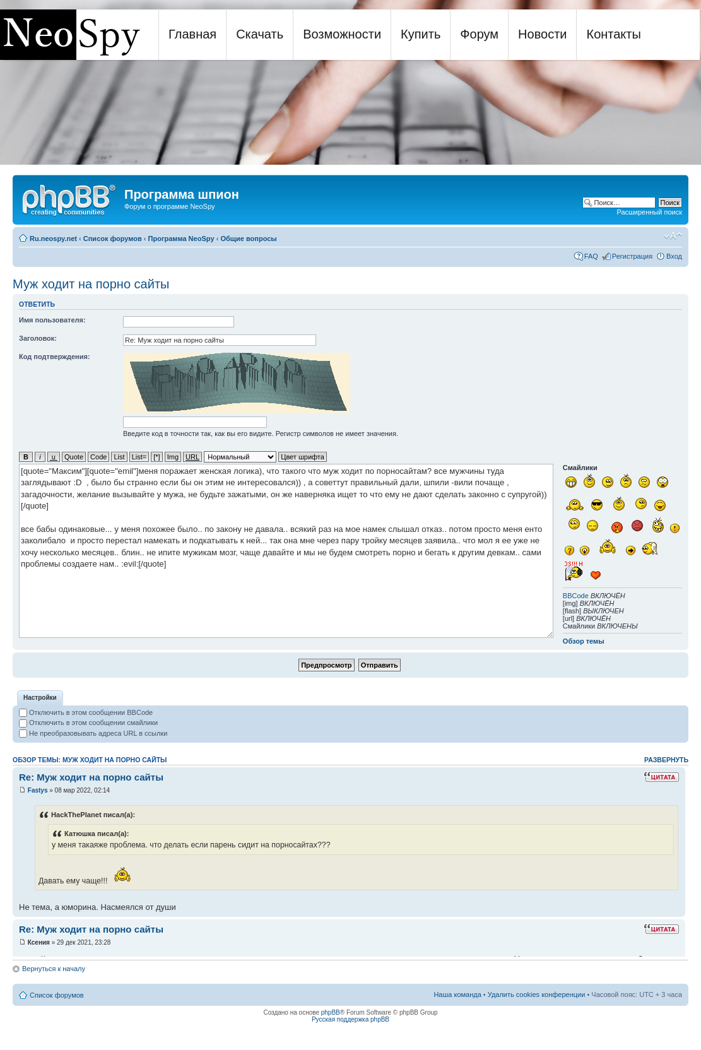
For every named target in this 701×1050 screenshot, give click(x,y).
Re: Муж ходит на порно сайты (91, 777)
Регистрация (632, 256)
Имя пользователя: (52, 320)
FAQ (591, 256)
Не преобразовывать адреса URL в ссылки (93, 733)
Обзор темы (583, 641)
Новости (542, 34)
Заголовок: (38, 338)
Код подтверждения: (54, 356)
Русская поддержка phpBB (350, 1019)
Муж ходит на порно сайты (91, 284)
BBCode (576, 595)
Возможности (342, 34)
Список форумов (112, 238)
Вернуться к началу (53, 968)
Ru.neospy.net (53, 238)
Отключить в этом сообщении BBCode (86, 712)
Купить (420, 34)
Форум (479, 34)
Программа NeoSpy (181, 238)
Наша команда (457, 994)
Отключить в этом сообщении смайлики (88, 722)
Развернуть (666, 760)
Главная (192, 34)
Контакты (613, 34)
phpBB (330, 1012)
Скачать (259, 34)
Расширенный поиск (649, 212)
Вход (674, 256)
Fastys (38, 790)
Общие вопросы (248, 238)
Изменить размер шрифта (673, 236)
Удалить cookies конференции (537, 994)
